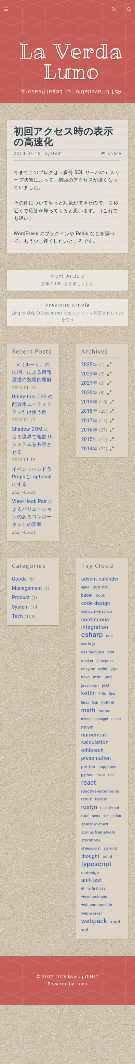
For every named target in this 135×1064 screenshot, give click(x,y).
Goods (19, 579)
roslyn (89, 807)
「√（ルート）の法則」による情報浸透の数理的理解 (32, 372)
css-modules (93, 652)
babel (87, 595)
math (88, 710)
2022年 (89, 373)
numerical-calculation (95, 738)
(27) (103, 430)
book (100, 595)
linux (85, 702)
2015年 (89, 439)
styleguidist (91, 848)
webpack (94, 921)
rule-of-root (109, 808)
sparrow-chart (95, 824)
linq (112, 694)
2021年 (89, 383)
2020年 (89, 392)
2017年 (89, 420)
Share (115, 153)
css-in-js (88, 644)
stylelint (110, 848)
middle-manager (94, 719)
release (101, 799)
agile (85, 587)
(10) (103, 401)
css (109, 635)
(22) (103, 448)
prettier (88, 766)
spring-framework (98, 832)
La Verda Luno (71, 61)
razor (101, 775)
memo (104, 710)
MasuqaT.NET (83, 976)
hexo (85, 677)
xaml (115, 921)
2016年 (89, 430)
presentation (96, 758)
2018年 (89, 411)
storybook (91, 840)
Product (21, 597)
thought (90, 856)
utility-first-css (93, 888)
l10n (102, 694)
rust (85, 815)
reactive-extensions (100, 791)
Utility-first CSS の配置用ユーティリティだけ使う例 (32, 404)
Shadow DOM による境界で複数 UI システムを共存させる (32, 440)
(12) (103, 420)
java (108, 677)
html (97, 677)
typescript (96, 864)
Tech (17, 616)
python (87, 775)
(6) (102, 392)
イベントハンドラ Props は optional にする (32, 476)
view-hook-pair (94, 896)
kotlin (88, 693)
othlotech (92, 750)
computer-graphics (97, 611)
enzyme (88, 669)
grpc (114, 669)
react (88, 782)
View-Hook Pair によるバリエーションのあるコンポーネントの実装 (32, 512)
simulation (112, 816)
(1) (102, 364)
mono (116, 719)
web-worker (91, 913)
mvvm (87, 727)
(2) (102, 373)
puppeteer (107, 766)
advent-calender (100, 579)
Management (27, 588)
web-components (96, 905)
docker (87, 661)
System (53, 153)
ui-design (90, 872)
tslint (107, 856)
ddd (110, 652)
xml (85, 929)
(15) (103, 439)
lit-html (107, 702)
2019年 (89, 401)
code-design (95, 603)
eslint (102, 669)
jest (106, 685)
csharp (92, 634)
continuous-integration (96, 623)
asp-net (100, 586)
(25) (103, 411)
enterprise (104, 661)
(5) (102, 383)
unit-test (91, 880)
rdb (111, 775)
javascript (90, 685)
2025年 (89, 364)
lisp (95, 702)
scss (96, 816)
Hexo (81, 984)
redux (86, 799)
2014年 (89, 448)
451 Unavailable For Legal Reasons (71, 92)
